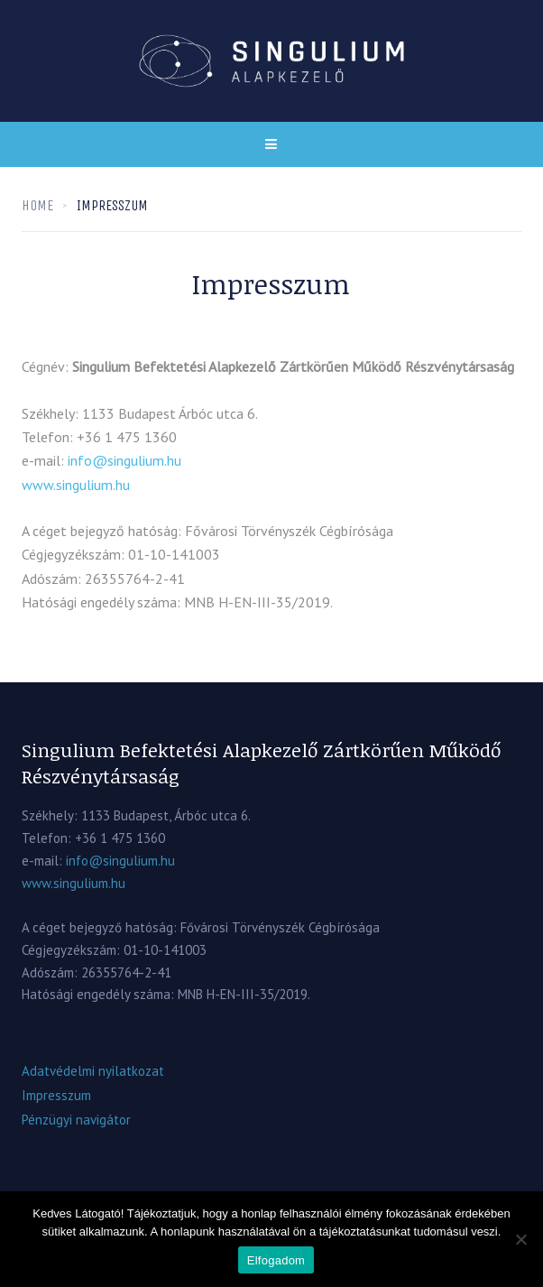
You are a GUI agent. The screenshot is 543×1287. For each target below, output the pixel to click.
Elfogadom (276, 1260)
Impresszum (56, 1095)
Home (37, 205)
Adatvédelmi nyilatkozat (93, 1070)
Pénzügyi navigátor (76, 1119)
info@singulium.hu (124, 460)
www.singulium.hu (76, 485)
